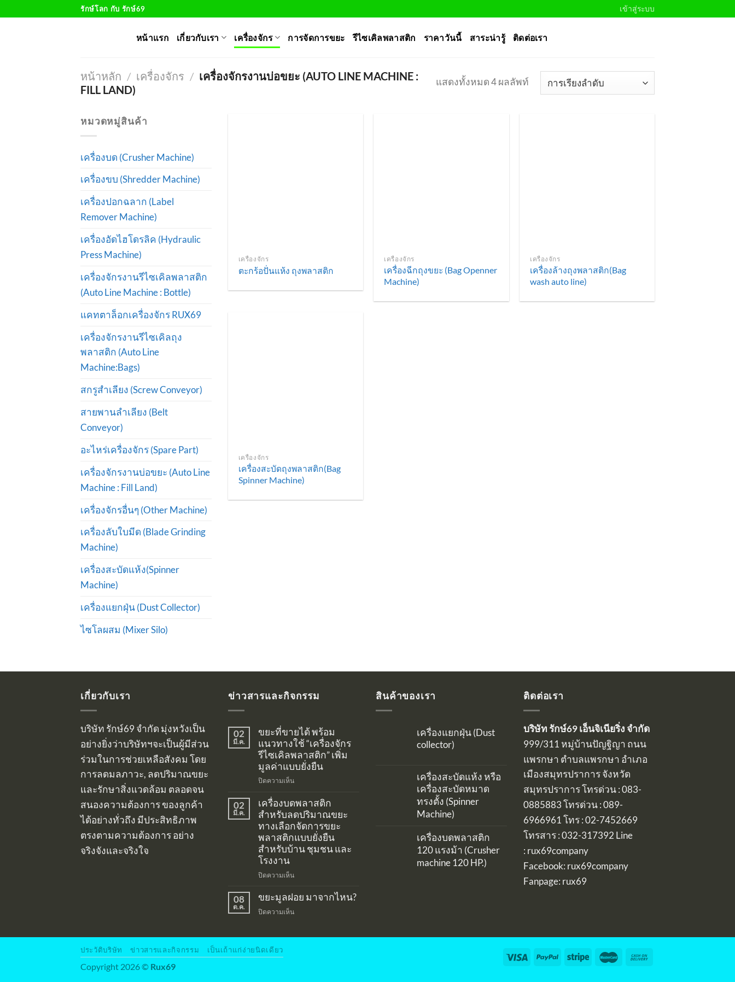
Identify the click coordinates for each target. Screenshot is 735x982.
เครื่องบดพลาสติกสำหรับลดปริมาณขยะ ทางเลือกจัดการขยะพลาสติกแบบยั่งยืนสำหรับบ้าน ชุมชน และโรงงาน (305, 832)
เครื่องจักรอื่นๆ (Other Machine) (143, 510)
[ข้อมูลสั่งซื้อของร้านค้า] (597, 82)
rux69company (557, 850)
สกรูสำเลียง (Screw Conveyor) (141, 389)
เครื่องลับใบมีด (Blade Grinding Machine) (143, 539)
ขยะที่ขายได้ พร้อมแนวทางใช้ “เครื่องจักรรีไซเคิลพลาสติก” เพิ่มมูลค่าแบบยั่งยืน (304, 749)
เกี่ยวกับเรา (201, 37)
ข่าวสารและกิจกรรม (164, 949)
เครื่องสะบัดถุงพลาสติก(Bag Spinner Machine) (289, 474)
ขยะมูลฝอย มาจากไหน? (307, 897)
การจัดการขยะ (316, 38)
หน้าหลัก (100, 76)
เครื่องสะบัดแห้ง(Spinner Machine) (129, 577)
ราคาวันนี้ (443, 38)
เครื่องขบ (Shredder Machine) (140, 179)
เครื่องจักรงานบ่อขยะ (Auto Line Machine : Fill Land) (145, 479)
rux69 (574, 881)
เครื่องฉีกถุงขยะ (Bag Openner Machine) (440, 275)
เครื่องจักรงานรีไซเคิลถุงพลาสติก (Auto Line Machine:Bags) (131, 352)
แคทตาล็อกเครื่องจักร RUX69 (140, 314)
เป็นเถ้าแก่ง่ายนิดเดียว (245, 949)
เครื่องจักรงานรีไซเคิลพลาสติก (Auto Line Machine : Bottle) (143, 284)
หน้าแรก (152, 38)
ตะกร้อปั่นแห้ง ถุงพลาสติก (286, 271)
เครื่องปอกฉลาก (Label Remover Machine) (127, 209)
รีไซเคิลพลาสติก (384, 38)
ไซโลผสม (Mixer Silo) (124, 629)
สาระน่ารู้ (487, 38)
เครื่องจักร (257, 37)
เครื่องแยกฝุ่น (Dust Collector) (140, 607)
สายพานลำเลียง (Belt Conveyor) (124, 419)
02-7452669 (611, 820)
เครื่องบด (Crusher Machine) (137, 157)
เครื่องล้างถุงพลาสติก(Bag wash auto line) (578, 275)
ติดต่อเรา (530, 38)
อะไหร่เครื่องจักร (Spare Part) (139, 449)
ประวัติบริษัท (101, 949)
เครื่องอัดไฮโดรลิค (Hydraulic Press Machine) (140, 246)
